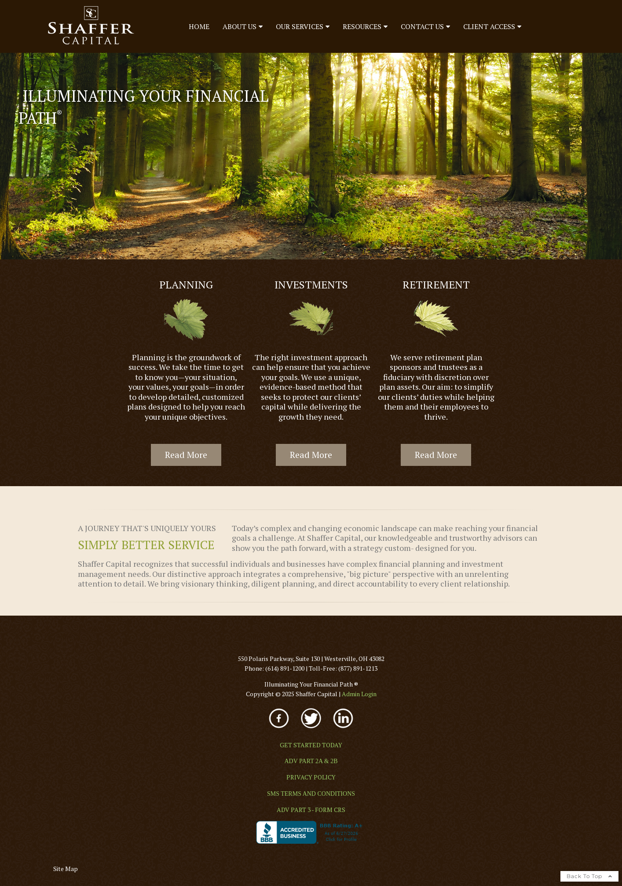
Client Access (489, 26)
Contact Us (422, 26)
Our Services (299, 26)
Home (199, 26)
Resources (362, 26)
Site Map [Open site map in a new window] (65, 868)
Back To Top (589, 876)
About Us (239, 26)
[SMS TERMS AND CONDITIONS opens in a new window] (311, 793)
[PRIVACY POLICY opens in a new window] (311, 777)
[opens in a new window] (279, 729)
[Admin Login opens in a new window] (359, 694)
